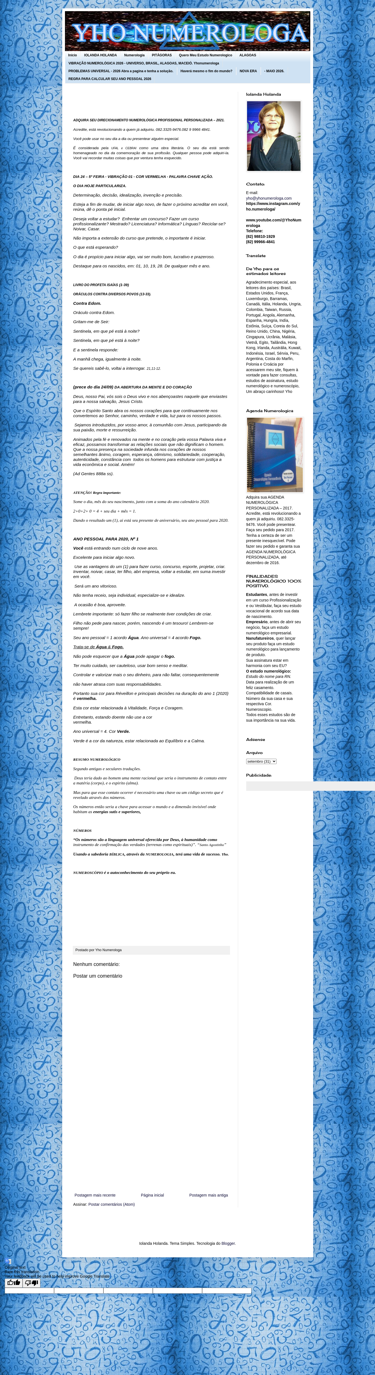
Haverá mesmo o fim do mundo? (207, 71)
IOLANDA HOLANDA (100, 55)
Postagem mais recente (95, 1195)
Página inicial (152, 1195)
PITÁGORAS (162, 55)
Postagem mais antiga (208, 1195)
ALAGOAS (247, 55)
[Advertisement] (151, 1146)
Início (72, 55)
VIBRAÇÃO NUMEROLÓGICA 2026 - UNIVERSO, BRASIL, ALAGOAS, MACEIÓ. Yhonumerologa (144, 63)
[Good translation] (14, 1283)
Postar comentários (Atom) (111, 1204)
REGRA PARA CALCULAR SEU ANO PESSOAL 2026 (110, 79)
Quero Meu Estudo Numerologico (205, 55)
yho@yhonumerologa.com (269, 198)
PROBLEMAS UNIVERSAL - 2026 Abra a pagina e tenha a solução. (121, 71)
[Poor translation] (31, 1283)
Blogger (227, 1243)
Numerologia (134, 55)
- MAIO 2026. (274, 71)
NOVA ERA (248, 71)
